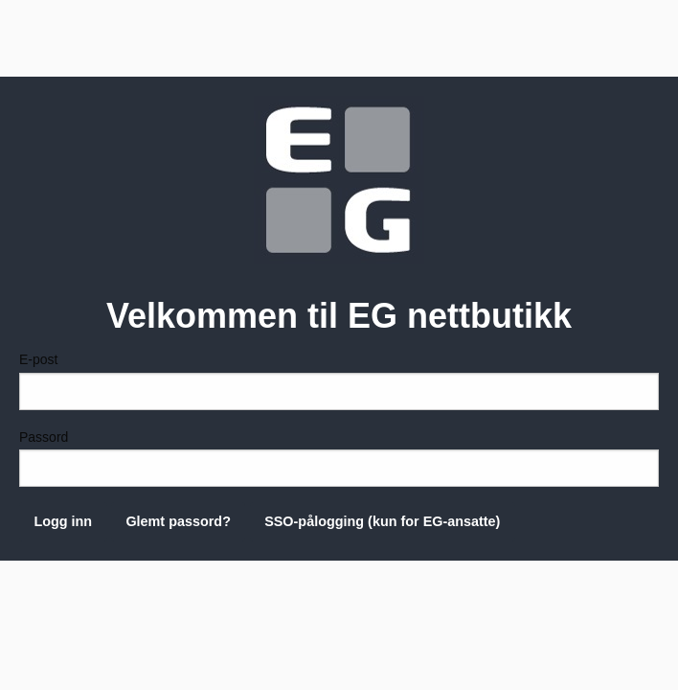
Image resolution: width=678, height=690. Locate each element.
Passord (339, 458)
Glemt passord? (178, 521)
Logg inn (63, 521)
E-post (339, 380)
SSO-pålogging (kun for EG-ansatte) (382, 521)
